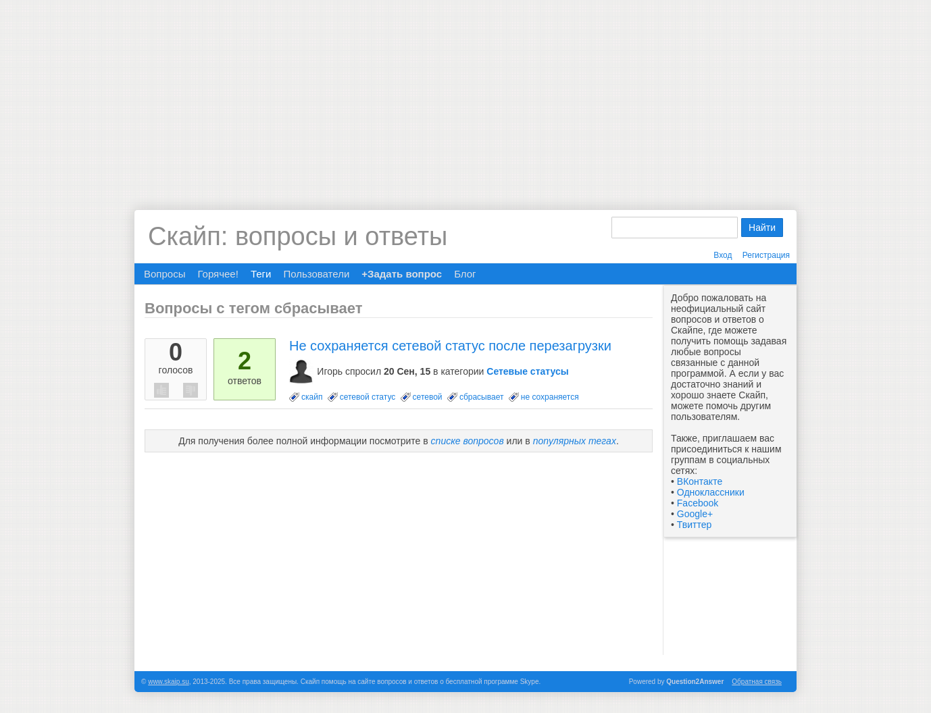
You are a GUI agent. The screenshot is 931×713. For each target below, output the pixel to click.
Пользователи (316, 274)
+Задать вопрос (401, 274)
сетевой (428, 397)
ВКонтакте (699, 481)
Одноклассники (711, 492)
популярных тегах (574, 440)
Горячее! (217, 274)
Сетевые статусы (527, 371)
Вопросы (164, 274)
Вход (722, 255)
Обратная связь (757, 681)
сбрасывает (481, 397)
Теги (261, 274)
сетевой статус (368, 397)
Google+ (695, 513)
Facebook (697, 503)
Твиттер (694, 524)
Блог (465, 274)
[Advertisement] (465, 94)
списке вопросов (467, 440)
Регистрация (766, 255)
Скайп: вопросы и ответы (297, 236)
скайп (311, 397)
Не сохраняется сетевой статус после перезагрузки (450, 345)
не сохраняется (550, 397)
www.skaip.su (168, 681)
